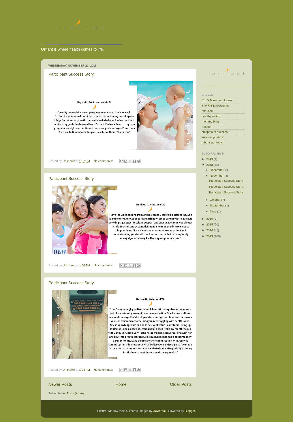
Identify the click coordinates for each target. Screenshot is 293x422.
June (213, 211)
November (217, 175)
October (215, 199)
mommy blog (210, 121)
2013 (210, 236)
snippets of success (215, 132)
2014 (210, 230)
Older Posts (181, 384)
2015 (210, 224)
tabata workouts (212, 142)
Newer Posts (60, 384)
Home (120, 384)
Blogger (190, 410)
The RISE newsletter (215, 105)
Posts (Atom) (75, 393)
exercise (207, 111)
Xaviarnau (160, 410)
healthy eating (211, 116)
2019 (210, 159)
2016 (210, 218)
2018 (210, 164)
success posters (212, 137)
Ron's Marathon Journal (217, 100)
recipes (206, 126)
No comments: (104, 161)
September (217, 205)
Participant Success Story (71, 74)
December (217, 170)
